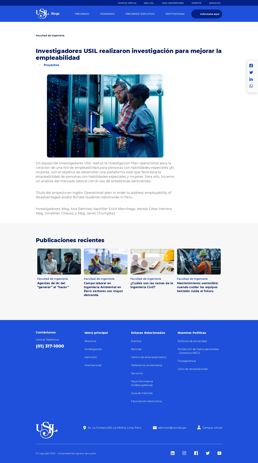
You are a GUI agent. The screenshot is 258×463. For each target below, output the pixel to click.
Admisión (91, 357)
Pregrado (82, 13)
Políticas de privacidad (192, 341)
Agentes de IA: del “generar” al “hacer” (53, 285)
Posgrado (107, 13)
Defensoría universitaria (146, 365)
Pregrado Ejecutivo (140, 13)
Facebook (252, 65)
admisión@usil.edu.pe (172, 427)
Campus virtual (212, 427)
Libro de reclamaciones (193, 369)
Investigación (93, 349)
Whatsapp (252, 86)
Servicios (214, 3)
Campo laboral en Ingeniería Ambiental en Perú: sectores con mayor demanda (103, 289)
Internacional (93, 365)
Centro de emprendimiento (148, 357)
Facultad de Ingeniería (50, 35)
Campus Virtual (127, 3)
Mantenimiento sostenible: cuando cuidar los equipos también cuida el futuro (197, 287)
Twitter (252, 72)
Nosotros (90, 341)
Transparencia (187, 361)
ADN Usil (149, 3)
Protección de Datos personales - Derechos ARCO (198, 351)
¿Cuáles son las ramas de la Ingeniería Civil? (151, 285)
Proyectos (51, 65)
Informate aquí (209, 14)
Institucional (175, 13)
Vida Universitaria (173, 3)
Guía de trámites (142, 393)
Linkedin (252, 79)
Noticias (136, 349)
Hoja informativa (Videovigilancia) (142, 383)
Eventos (196, 3)
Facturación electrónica (146, 401)
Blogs (55, 13)
